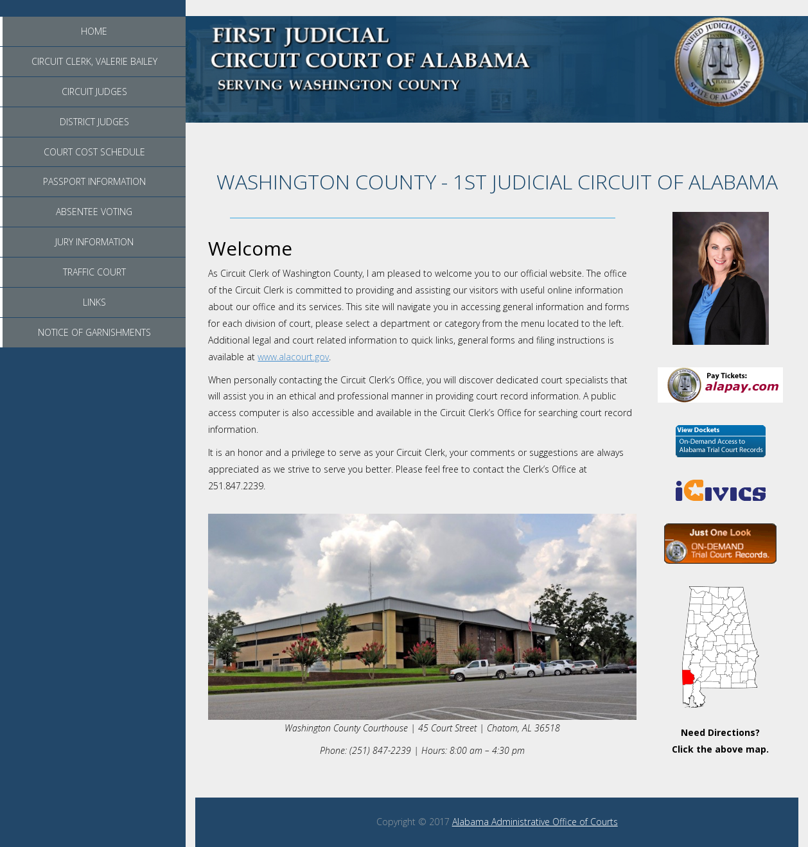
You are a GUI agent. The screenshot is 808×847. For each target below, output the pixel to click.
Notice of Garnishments (94, 332)
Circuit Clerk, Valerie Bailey (94, 61)
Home (94, 31)
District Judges (94, 122)
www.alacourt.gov (293, 357)
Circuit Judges (94, 91)
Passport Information (94, 181)
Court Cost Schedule (94, 152)
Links (94, 302)
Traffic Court (94, 272)
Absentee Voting (94, 211)
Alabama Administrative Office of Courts (535, 822)
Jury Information (94, 242)
